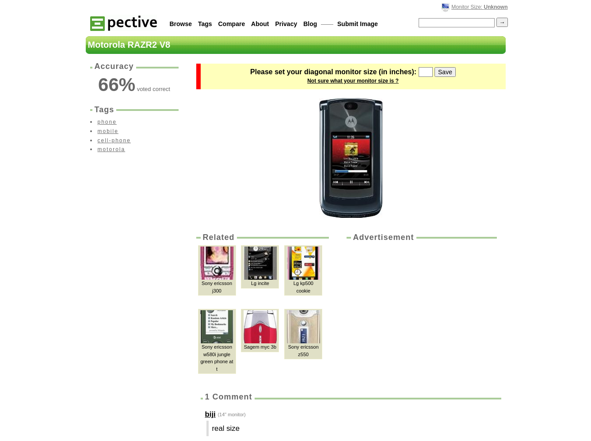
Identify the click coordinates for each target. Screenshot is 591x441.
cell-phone (114, 140)
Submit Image (357, 23)
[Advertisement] (421, 309)
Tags (205, 23)
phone (107, 122)
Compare (231, 23)
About (260, 23)
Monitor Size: (479, 7)
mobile (108, 131)
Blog (310, 23)
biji (210, 414)
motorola (112, 149)
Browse (181, 23)
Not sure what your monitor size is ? (353, 81)
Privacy (286, 23)
